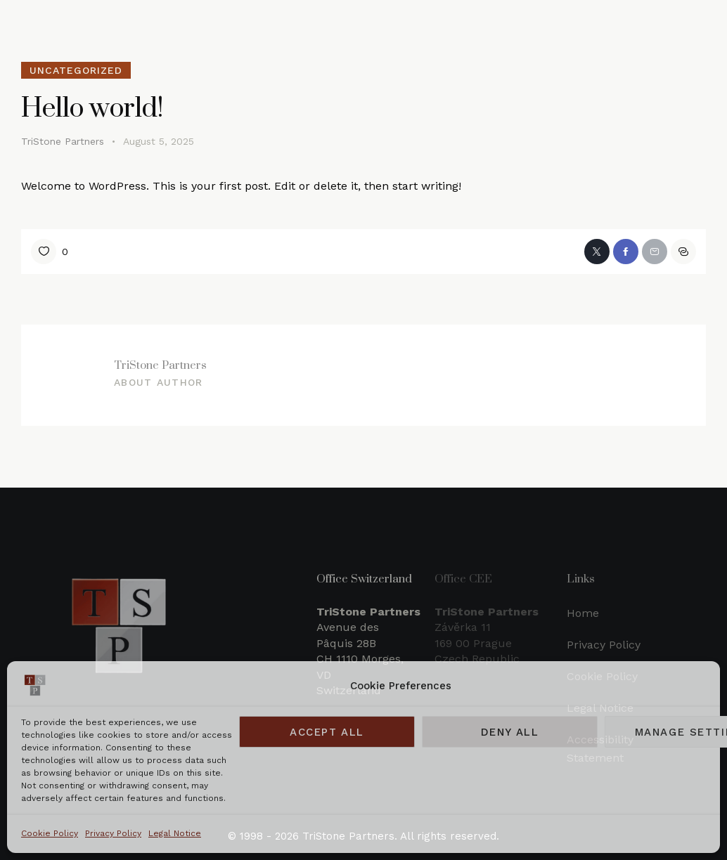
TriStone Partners (160, 364)
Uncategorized (76, 70)
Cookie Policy (49, 833)
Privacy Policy (113, 833)
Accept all (327, 732)
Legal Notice (174, 833)
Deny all (510, 732)
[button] (683, 251)
